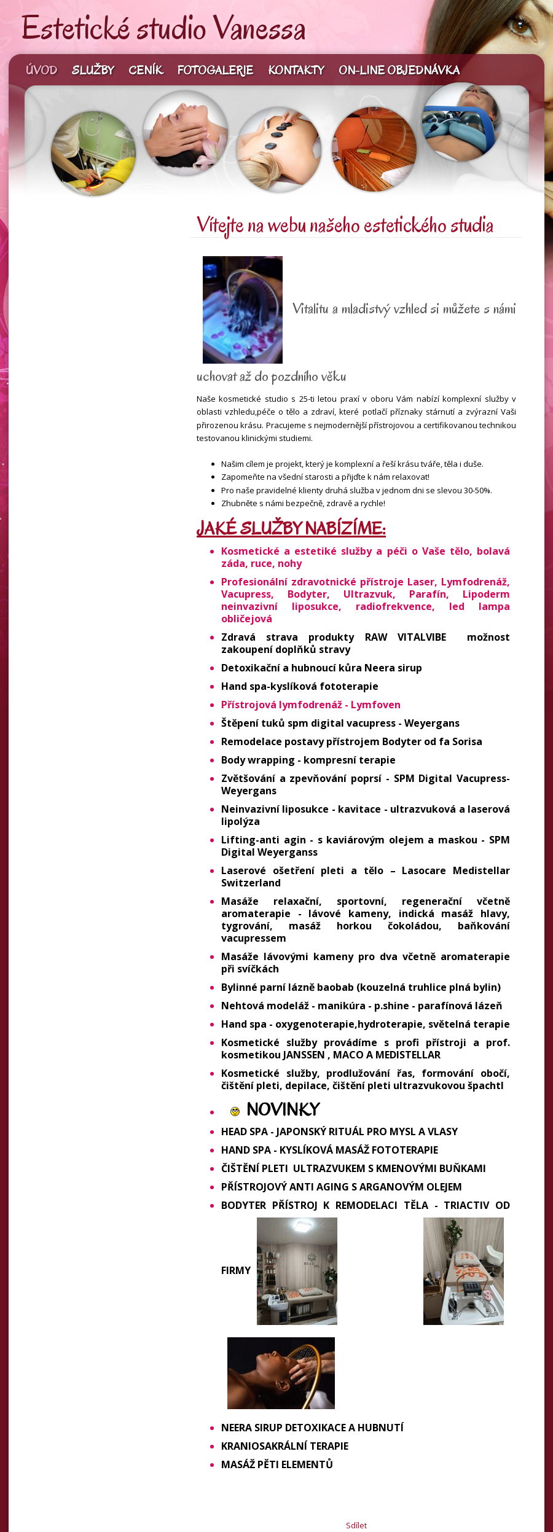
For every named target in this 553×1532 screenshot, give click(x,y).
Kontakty (296, 71)
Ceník (145, 71)
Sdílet (356, 1525)
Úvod (41, 71)
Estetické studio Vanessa (164, 28)
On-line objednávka (399, 71)
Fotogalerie (215, 71)
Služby (93, 71)
